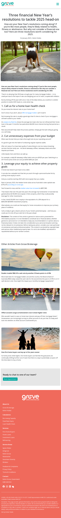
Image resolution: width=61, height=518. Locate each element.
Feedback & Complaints (10, 466)
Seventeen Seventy (9, 459)
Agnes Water (7, 448)
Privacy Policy (7, 469)
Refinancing (6, 440)
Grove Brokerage (8, 408)
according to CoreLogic (15, 185)
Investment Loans (9, 437)
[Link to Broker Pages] (13, 486)
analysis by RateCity (10, 122)
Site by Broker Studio (7, 512)
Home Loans (7, 435)
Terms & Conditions (9, 472)
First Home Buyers (9, 432)
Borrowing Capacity (9, 418)
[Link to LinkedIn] (10, 486)
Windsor (5, 462)
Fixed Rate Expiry (8, 421)
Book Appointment (10, 379)
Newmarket (6, 457)
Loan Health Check (9, 424)
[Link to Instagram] (7, 486)
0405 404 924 (7, 482)
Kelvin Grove (7, 454)
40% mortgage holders (29, 113)
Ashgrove (6, 451)
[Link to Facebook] (4, 486)
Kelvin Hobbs (7, 410)
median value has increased (30, 188)
